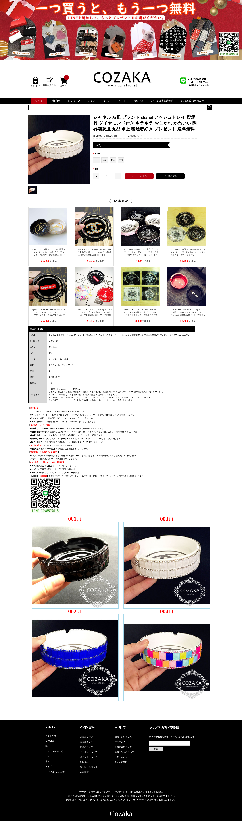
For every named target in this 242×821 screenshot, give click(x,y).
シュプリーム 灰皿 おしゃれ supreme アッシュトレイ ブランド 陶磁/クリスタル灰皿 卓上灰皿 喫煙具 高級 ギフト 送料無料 (95, 312)
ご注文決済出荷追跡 (162, 100)
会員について (86, 742)
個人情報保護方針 (88, 767)
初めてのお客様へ (123, 737)
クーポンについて (88, 752)
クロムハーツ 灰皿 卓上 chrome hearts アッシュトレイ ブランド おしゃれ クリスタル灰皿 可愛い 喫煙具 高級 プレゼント (188, 252)
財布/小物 (50, 741)
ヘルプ (120, 728)
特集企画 (138, 100)
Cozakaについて (87, 737)
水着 (47, 761)
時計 (47, 746)
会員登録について (123, 747)
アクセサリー (51, 736)
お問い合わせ (136, 136)
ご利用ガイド (121, 742)
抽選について (86, 747)
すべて (39, 100)
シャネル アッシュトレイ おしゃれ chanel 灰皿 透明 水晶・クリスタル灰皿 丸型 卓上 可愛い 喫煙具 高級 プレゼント (95, 252)
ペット (122, 100)
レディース (74, 100)
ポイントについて (88, 757)
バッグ (48, 756)
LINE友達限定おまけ (192, 100)
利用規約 (84, 762)
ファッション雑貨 (54, 751)
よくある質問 (121, 762)
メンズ (92, 100)
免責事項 (84, 772)
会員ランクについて (124, 752)
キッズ (107, 100)
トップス (49, 766)
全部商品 (55, 100)
